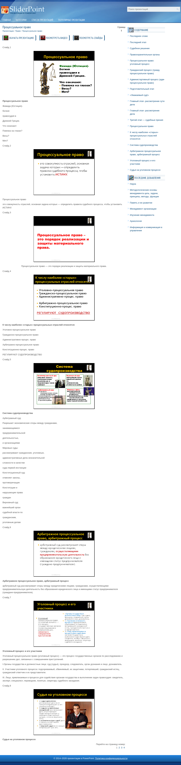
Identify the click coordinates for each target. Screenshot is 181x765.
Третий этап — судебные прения (146, 120)
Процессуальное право (32, 31)
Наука (133, 184)
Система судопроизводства (144, 145)
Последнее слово (139, 36)
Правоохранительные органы (145, 54)
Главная (7, 20)
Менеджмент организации (143, 209)
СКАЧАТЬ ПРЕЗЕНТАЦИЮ (21, 37)
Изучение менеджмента (142, 215)
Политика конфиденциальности (111, 758)
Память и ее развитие (141, 202)
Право (18, 31)
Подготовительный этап (142, 89)
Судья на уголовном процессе (145, 170)
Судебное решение (140, 48)
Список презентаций (42, 20)
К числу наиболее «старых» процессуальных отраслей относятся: (144, 135)
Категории (21, 20)
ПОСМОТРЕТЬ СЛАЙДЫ (91, 38)
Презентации (8, 31)
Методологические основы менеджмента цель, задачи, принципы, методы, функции (144, 193)
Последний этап (138, 42)
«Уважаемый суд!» (139, 95)
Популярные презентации (71, 20)
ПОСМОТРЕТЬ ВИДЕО (56, 37)
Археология (136, 221)
